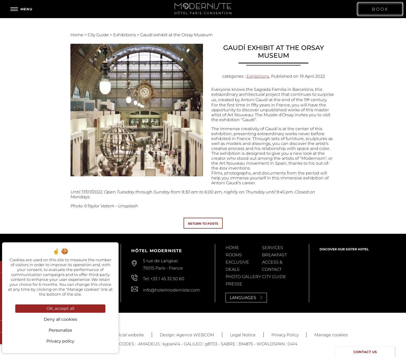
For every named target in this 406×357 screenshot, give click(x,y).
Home (77, 34)
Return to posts (203, 223)
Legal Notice (243, 334)
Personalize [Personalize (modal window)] (60, 330)
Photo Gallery (243, 276)
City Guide (99, 34)
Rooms (234, 254)
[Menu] (21, 9)
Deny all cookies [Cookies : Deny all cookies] (60, 319)
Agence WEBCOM (195, 334)
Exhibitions (125, 34)
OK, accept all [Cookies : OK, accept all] (60, 308)
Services (272, 247)
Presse (234, 283)
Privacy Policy (285, 334)
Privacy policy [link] (60, 341)
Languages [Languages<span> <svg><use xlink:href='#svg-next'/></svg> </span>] (246, 297)
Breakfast (274, 254)
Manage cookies (331, 334)
